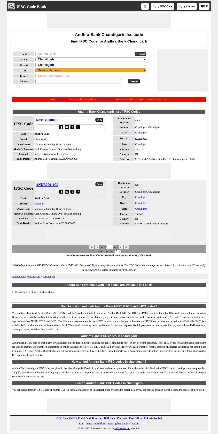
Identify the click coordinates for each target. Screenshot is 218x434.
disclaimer (100, 423)
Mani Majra (48, 292)
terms (110, 423)
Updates (96, 265)
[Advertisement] (109, 21)
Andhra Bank (63, 99)
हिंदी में (204, 6)
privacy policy (122, 423)
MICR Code (77, 418)
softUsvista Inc (122, 428)
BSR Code (109, 418)
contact (89, 423)
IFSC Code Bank (31, 6)
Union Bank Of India (105, 99)
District (24, 65)
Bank (24, 54)
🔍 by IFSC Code (162, 6)
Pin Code (122, 418)
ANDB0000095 (47, 120)
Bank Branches (93, 418)
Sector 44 (39, 203)
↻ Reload (140, 54)
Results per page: (105, 251)
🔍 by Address (187, 6)
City (24, 70)
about (81, 423)
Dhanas (34, 292)
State (24, 59)
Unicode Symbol (153, 418)
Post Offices (135, 418)
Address (24, 81)
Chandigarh (40, 139)
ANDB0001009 (47, 185)
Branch (24, 76)
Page (102, 247)
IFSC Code (62, 418)
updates (135, 423)
